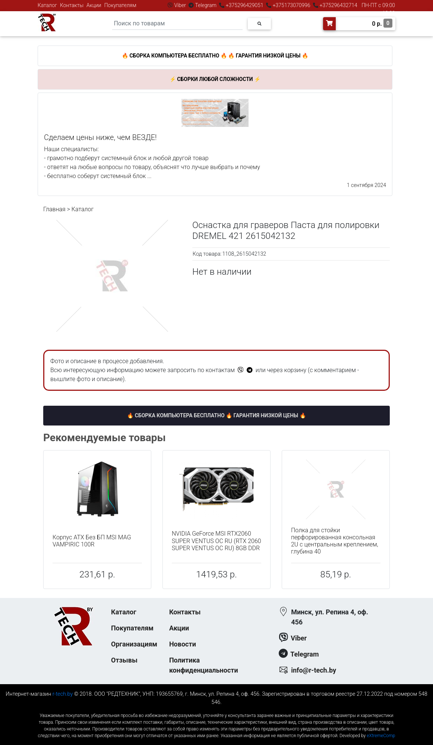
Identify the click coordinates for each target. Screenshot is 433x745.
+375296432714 (337, 5)
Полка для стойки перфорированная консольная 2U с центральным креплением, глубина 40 (334, 541)
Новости (182, 644)
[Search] (177, 24)
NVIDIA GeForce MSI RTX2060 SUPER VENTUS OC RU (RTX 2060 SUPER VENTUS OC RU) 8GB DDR (216, 540)
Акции (93, 5)
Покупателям (120, 5)
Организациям (134, 644)
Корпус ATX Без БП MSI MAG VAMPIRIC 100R (92, 541)
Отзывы (124, 660)
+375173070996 (290, 5)
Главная (54, 209)
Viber (180, 5)
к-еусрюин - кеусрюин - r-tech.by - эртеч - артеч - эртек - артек (216, 709)
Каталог (47, 5)
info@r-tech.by (313, 670)
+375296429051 (244, 5)
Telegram (206, 5)
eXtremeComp (381, 735)
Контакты (71, 5)
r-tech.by (63, 694)
